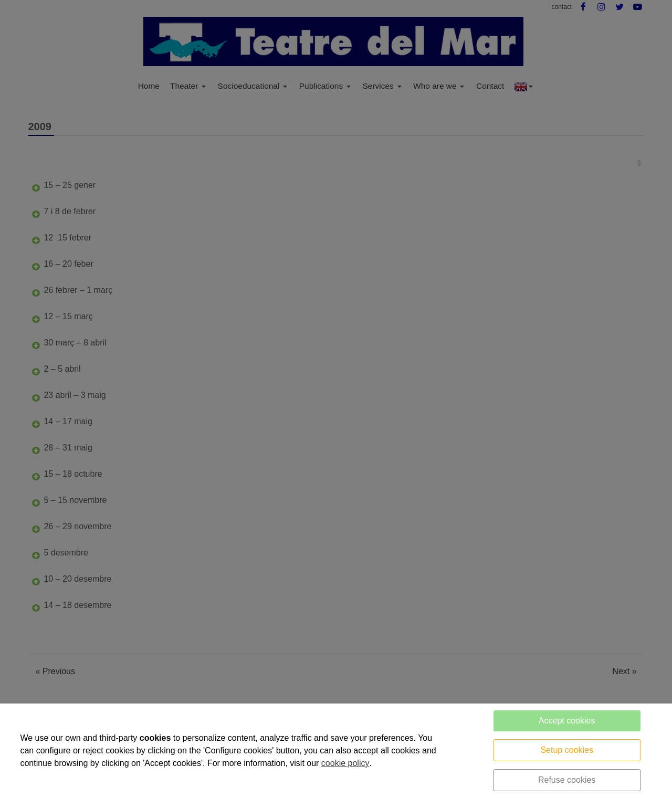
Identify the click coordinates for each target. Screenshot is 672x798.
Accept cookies (567, 720)
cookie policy (345, 763)
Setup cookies (566, 750)
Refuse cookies (566, 779)
